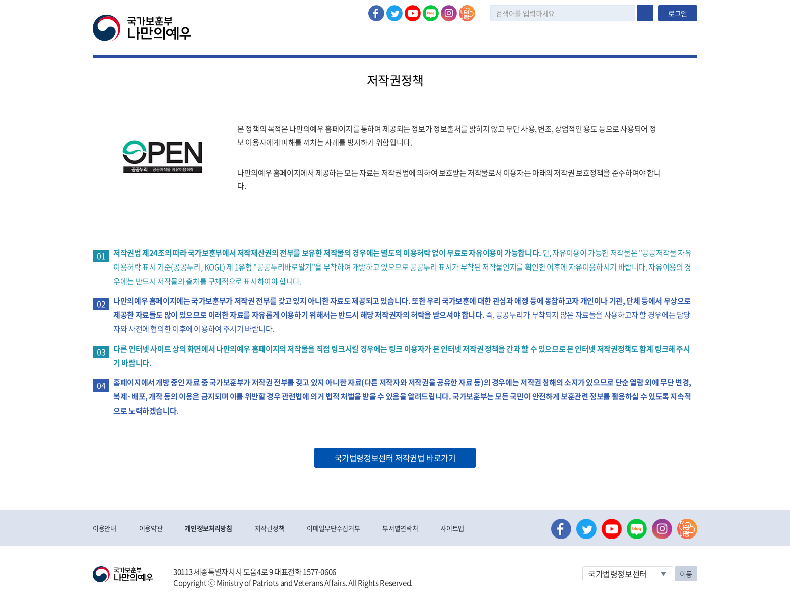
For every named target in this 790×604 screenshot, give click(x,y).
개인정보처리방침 (208, 528)
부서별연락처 (400, 528)
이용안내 (104, 528)
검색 (645, 13)
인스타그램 (449, 13)
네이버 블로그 (431, 13)
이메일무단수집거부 (333, 528)
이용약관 (151, 528)
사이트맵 (452, 528)
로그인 (677, 13)
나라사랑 (467, 13)
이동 (686, 574)
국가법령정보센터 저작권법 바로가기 (395, 458)
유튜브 (413, 13)
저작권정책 (269, 528)
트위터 (394, 13)
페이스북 (376, 13)
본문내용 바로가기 (0, 0)
